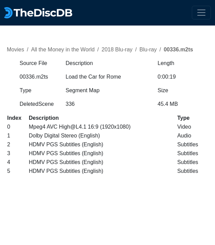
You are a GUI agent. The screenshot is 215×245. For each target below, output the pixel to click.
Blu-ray (148, 49)
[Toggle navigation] (201, 12)
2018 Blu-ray (117, 49)
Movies (15, 49)
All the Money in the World (62, 49)
